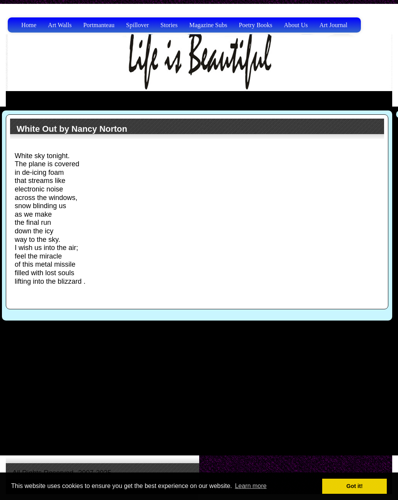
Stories (169, 25)
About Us (296, 25)
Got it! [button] (355, 486)
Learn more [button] (250, 486)
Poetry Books (255, 25)
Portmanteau (98, 25)
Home (28, 25)
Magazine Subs (208, 25)
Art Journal (333, 25)
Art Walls (60, 25)
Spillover (137, 25)
